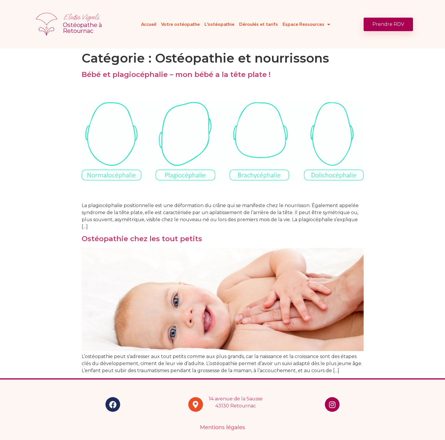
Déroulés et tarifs (258, 24)
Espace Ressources (306, 24)
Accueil (148, 24)
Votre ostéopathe (180, 24)
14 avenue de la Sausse (236, 399)
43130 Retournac (235, 406)
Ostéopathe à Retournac (82, 27)
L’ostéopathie (219, 24)
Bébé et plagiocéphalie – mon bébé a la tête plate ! (176, 74)
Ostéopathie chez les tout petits (144, 238)
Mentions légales (222, 427)
